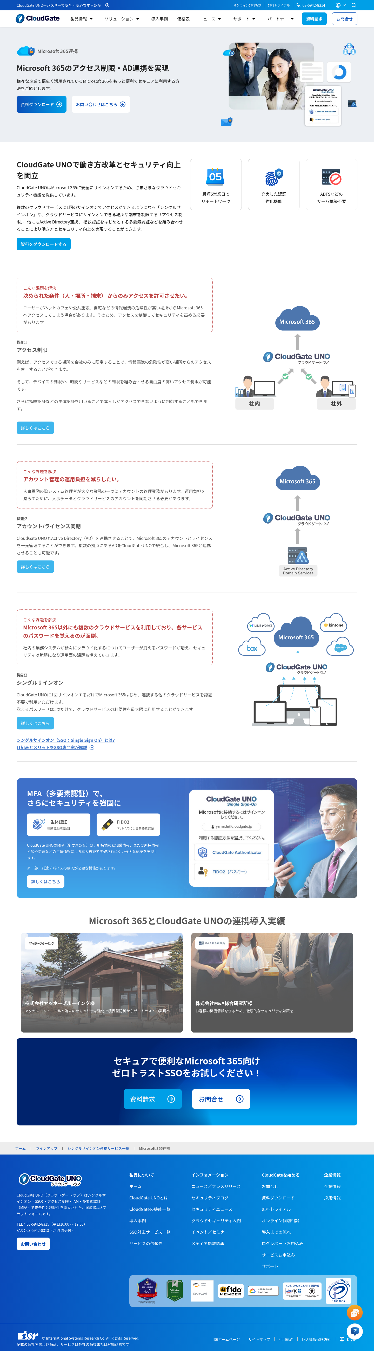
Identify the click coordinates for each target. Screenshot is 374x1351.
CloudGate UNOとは (148, 1197)
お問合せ (344, 19)
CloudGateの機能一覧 (149, 1209)
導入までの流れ (276, 1232)
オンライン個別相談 (280, 1220)
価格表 (183, 19)
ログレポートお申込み (282, 1243)
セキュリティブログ (210, 1197)
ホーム (135, 1186)
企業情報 (332, 1186)
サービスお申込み (278, 1255)
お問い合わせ (33, 1244)
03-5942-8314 (310, 5)
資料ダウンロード (41, 104)
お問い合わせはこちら (101, 104)
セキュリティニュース (211, 1209)
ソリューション (119, 19)
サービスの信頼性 (146, 1243)
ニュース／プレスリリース (216, 1186)
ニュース (207, 19)
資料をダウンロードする (43, 244)
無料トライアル (279, 5)
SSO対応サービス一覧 (150, 1232)
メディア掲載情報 (207, 1243)
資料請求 (314, 19)
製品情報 (78, 19)
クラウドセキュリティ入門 (216, 1220)
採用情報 (332, 1197)
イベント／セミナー (210, 1232)
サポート (241, 19)
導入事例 (159, 19)
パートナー (277, 19)
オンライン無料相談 (247, 5)
